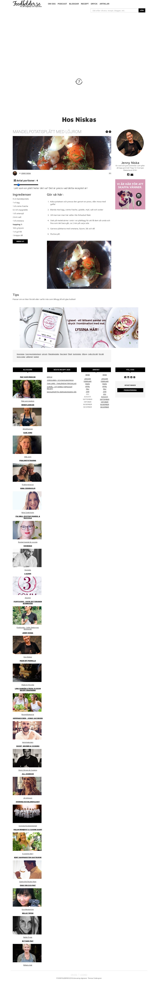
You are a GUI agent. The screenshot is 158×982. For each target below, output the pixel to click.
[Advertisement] (79, 33)
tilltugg (84, 354)
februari (87, 381)
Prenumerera (130, 390)
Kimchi (49, 377)
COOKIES (83, 975)
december (104, 407)
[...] (115, 10)
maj (87, 389)
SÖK (142, 10)
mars (87, 384)
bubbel (36, 357)
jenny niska (21, 357)
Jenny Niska (26, 173)
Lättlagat (29, 357)
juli (104, 394)
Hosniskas (20, 354)
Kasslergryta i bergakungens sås (61, 392)
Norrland (63, 354)
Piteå (70, 354)
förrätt (101, 354)
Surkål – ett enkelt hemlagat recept (59, 388)
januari (87, 379)
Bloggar (74, 4)
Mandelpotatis (53, 354)
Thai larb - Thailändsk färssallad (61, 383)
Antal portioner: (27, 180)
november (104, 404)
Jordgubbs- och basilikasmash (60, 380)
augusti (104, 397)
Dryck (94, 4)
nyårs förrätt (93, 354)
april (87, 386)
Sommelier (77, 354)
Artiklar (104, 4)
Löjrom (44, 354)
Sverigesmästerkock (33, 354)
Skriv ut (20, 241)
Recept (85, 4)
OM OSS (74, 975)
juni (87, 392)
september (104, 399)
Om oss (52, 4)
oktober (104, 402)
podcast (62, 4)
